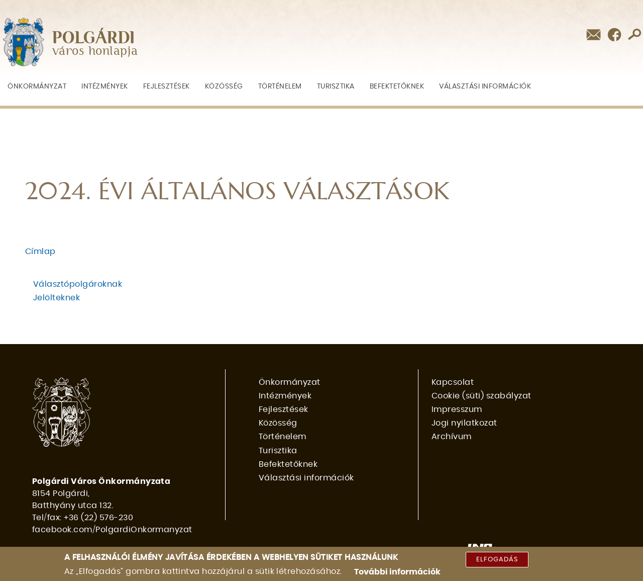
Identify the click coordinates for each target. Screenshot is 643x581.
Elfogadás (497, 561)
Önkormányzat (37, 86)
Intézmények (104, 86)
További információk (397, 574)
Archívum (452, 437)
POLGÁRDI (93, 38)
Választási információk (485, 86)
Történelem (280, 86)
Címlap (40, 251)
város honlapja (95, 51)
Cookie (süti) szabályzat (481, 396)
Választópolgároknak (77, 284)
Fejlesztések (166, 86)
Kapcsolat (453, 382)
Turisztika (336, 86)
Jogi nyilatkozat (464, 423)
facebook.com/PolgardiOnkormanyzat (112, 530)
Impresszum (457, 409)
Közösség (224, 86)
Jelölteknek (56, 298)
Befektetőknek (397, 86)
